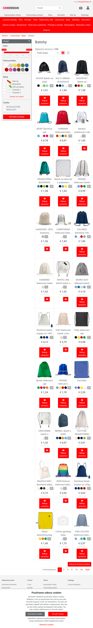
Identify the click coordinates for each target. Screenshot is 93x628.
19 (76, 570)
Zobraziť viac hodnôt (16, 96)
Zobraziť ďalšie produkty (79, 564)
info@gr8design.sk (84, 2)
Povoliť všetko (58, 614)
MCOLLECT (11, 110)
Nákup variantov (45, 101)
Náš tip (12, 81)
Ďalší (88, 570)
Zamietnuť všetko (35, 614)
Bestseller (14, 84)
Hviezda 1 (14, 89)
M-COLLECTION (13, 107)
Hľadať (16, 41)
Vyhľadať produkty (16, 117)
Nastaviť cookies (47, 625)
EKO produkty (15, 87)
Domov (5, 36)
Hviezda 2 (14, 92)
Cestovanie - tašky (18, 36)
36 (81, 570)
